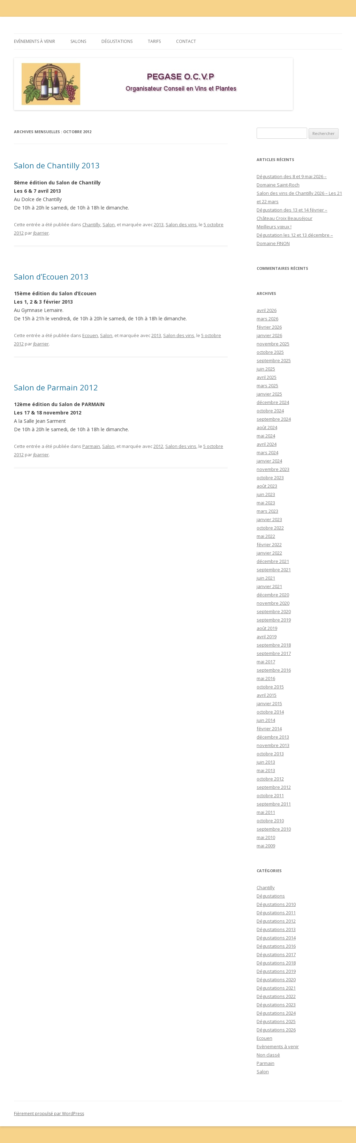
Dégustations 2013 (276, 929)
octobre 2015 (270, 687)
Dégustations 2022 (276, 996)
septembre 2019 (274, 620)
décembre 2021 (273, 561)
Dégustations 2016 (276, 946)
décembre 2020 (273, 595)
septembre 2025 (274, 360)
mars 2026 (267, 318)
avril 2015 (267, 695)
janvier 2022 (269, 553)
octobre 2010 (270, 820)
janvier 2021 (269, 586)
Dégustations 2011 (276, 912)
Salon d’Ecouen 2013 (51, 276)
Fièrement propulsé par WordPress (49, 1114)
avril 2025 (267, 377)
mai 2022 (266, 536)
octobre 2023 (270, 477)
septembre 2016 (274, 670)
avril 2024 (267, 444)
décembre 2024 (273, 402)
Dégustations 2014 (276, 938)
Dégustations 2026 (276, 1030)
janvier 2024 (269, 461)
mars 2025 (267, 385)
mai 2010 (266, 837)
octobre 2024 (270, 410)
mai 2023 (266, 503)
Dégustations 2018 (276, 963)
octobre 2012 (270, 779)
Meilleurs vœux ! (274, 226)
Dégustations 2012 (276, 921)
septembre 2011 (274, 804)
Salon (109, 224)
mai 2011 (266, 812)
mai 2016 (266, 678)
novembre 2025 (273, 344)
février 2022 (269, 544)
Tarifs (154, 41)
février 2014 (269, 728)
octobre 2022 (270, 528)
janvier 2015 (269, 703)
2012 (158, 446)
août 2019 (267, 628)
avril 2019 (267, 636)
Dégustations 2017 (276, 954)
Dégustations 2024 (276, 1013)
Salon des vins (181, 224)
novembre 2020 (273, 603)
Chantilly (91, 224)
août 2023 (267, 486)
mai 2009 (266, 846)
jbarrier (41, 233)
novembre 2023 (273, 469)
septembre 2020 (274, 611)
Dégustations (116, 41)
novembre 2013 (273, 745)
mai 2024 (266, 436)
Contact (186, 41)
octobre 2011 (270, 795)
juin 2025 (266, 369)
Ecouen (90, 335)
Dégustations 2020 (276, 979)
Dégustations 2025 (276, 1021)
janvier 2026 (269, 335)
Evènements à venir (34, 41)
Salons (78, 41)
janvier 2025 (269, 394)
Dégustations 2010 (276, 904)
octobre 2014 (270, 712)
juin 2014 (266, 720)
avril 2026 (267, 310)
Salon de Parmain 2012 (56, 387)
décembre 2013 (273, 737)
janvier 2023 (269, 519)
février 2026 (269, 327)
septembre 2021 (274, 569)
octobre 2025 (270, 352)
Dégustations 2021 (276, 988)
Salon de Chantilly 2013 (57, 165)
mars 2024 (267, 452)
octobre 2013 (270, 753)
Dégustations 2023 (276, 1004)
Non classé (268, 1055)
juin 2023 (266, 494)
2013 (159, 224)
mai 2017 (266, 661)
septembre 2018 (274, 645)
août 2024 (267, 427)
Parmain (91, 446)
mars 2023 (267, 511)
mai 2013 (266, 770)
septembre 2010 (274, 829)
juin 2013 (266, 762)
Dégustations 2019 (276, 971)
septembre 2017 (274, 653)
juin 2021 (266, 578)
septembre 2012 (274, 787)
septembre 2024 (274, 419)
